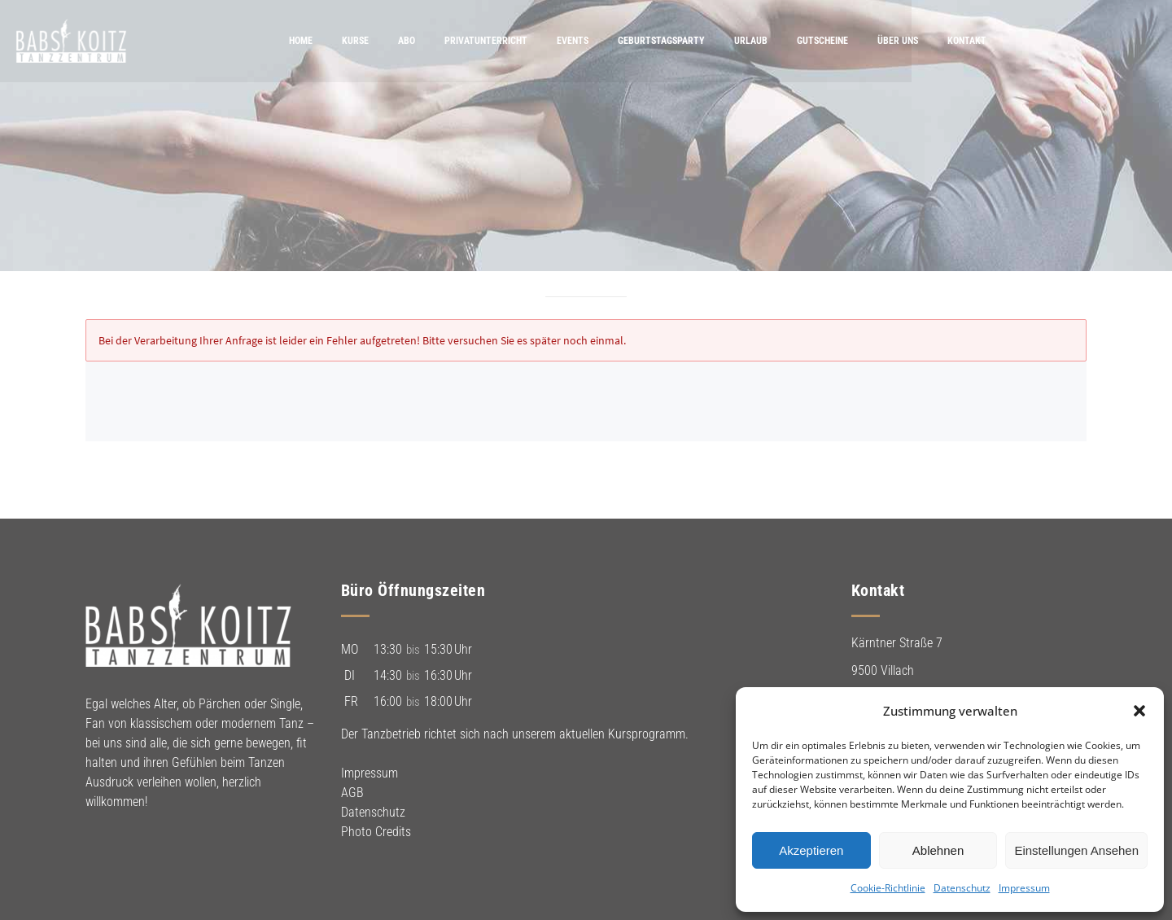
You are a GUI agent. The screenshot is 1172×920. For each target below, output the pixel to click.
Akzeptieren (811, 850)
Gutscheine (908, 40)
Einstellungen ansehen (1076, 850)
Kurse (440, 40)
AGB (352, 792)
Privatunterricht (571, 40)
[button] (1139, 711)
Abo (492, 40)
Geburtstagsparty (746, 40)
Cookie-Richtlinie (888, 888)
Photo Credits (376, 831)
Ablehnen (938, 850)
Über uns (983, 40)
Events (658, 40)
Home (386, 40)
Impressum (1024, 888)
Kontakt (1052, 40)
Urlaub (836, 40)
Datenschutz (962, 888)
